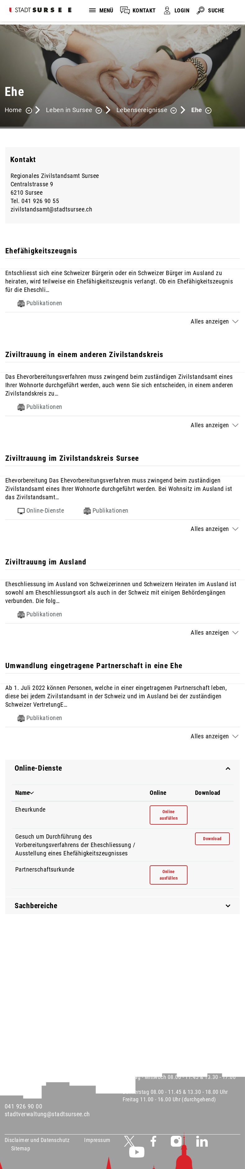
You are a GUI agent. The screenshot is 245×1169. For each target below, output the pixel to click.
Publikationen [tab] (40, 303)
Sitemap (20, 1148)
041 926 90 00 (23, 1106)
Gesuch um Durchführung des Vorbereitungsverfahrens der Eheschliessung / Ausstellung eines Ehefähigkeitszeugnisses (75, 845)
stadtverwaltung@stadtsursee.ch (47, 1114)
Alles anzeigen (210, 321)
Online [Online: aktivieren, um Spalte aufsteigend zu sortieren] (158, 792)
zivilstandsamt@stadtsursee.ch (51, 209)
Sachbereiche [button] (36, 905)
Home (13, 110)
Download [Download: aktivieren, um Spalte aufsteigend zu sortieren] (207, 792)
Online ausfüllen (172, 815)
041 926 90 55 (40, 201)
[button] (74, 110)
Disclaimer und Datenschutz (37, 1140)
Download (216, 838)
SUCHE (216, 10)
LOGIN (182, 10)
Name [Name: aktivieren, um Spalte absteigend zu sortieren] (22, 792)
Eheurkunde (30, 809)
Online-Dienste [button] (38, 768)
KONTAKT (144, 10)
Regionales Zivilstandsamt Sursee (55, 175)
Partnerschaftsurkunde (45, 869)
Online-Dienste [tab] (41, 510)
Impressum (97, 1140)
